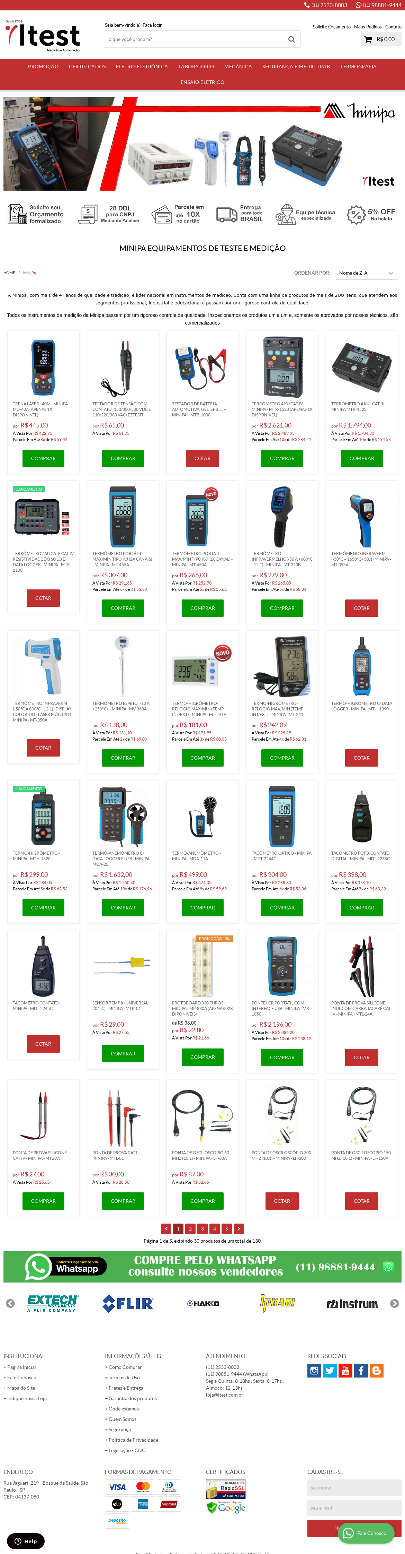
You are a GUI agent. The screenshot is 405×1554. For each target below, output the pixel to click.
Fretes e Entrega (126, 1388)
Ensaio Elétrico (203, 82)
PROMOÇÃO (43, 66)
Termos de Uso (124, 1377)
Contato (393, 26)
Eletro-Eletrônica (142, 66)
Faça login (152, 25)
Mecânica (238, 66)
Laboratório (196, 66)
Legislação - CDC (127, 1450)
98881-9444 (382, 5)
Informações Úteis (133, 1356)
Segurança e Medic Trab (296, 66)
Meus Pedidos (368, 26)
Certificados (87, 66)
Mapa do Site (21, 1388)
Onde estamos (124, 1408)
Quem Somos (122, 1419)
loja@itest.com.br (224, 1395)
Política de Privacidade (133, 1440)
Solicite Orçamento (332, 26)
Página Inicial (21, 1367)
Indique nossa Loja (27, 1398)
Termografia (358, 66)
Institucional (24, 1356)
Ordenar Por (311, 273)
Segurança (120, 1429)
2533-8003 (329, 5)
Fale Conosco (21, 1377)
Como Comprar (125, 1367)
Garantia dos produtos (133, 1398)
